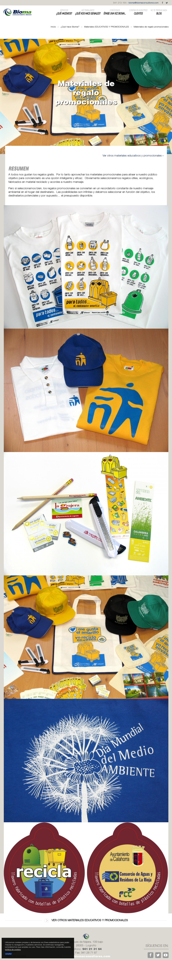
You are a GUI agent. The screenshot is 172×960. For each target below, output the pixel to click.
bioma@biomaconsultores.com (144, 2)
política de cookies (13, 949)
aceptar (8, 953)
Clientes (138, 12)
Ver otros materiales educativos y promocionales (86, 920)
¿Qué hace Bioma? (70, 26)
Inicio (53, 26)
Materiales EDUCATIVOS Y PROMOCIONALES (106, 26)
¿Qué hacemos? (64, 12)
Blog (159, 12)
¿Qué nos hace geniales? (87, 12)
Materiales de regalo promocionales (151, 26)
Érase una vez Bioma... (115, 12)
